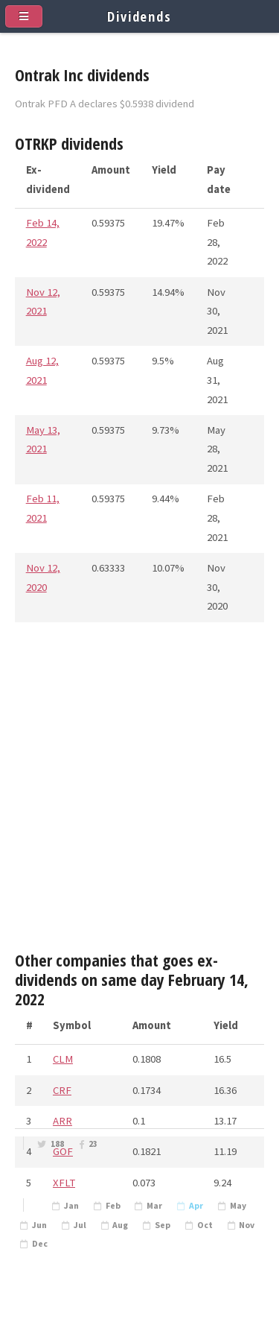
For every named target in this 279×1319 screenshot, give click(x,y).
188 (57, 1143)
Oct (205, 1225)
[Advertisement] (139, 792)
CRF (62, 1090)
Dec (40, 1243)
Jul (80, 1225)
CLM (63, 1059)
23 (93, 1143)
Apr (196, 1205)
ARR (62, 1120)
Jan (71, 1205)
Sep (162, 1225)
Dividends (139, 16)
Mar (154, 1205)
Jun (39, 1225)
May (238, 1205)
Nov (246, 1225)
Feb (113, 1205)
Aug (120, 1225)
